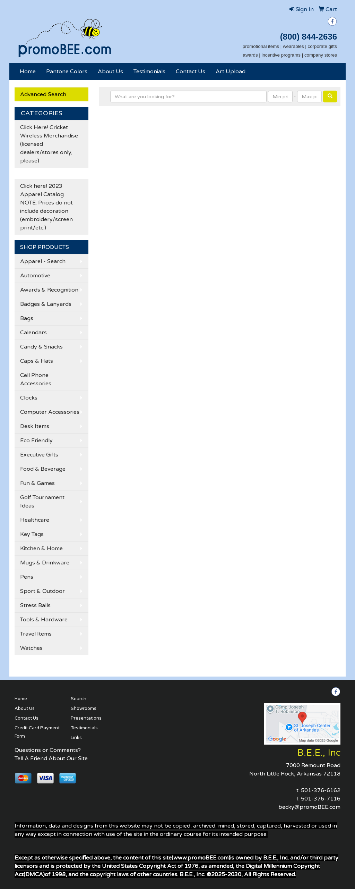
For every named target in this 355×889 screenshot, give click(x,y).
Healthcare (34, 520)
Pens (26, 576)
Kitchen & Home (41, 548)
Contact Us (190, 71)
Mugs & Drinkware (44, 562)
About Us (110, 71)
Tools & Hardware (44, 619)
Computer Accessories (49, 412)
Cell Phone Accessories (35, 379)
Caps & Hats (36, 361)
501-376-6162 (320, 790)
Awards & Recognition (49, 289)
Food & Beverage (43, 469)
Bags (26, 318)
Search (78, 699)
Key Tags (32, 534)
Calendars (33, 332)
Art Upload (230, 71)
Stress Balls (35, 605)
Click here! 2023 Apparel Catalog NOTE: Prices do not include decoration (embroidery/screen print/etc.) (46, 207)
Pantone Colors (66, 71)
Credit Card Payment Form (37, 732)
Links (76, 737)
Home (28, 71)
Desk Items (34, 426)
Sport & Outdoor (42, 591)
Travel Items (36, 633)
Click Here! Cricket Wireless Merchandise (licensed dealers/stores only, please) (49, 144)
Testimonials (149, 71)
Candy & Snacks (41, 346)
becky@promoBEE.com (309, 807)
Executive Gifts (39, 454)
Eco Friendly (36, 440)
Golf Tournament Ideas (42, 501)
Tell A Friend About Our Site (51, 758)
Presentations (86, 718)
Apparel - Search (43, 261)
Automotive (35, 275)
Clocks (28, 397)
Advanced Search (43, 94)
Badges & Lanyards (45, 304)
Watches (31, 648)
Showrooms (83, 708)
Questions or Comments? (48, 750)
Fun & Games (37, 483)
